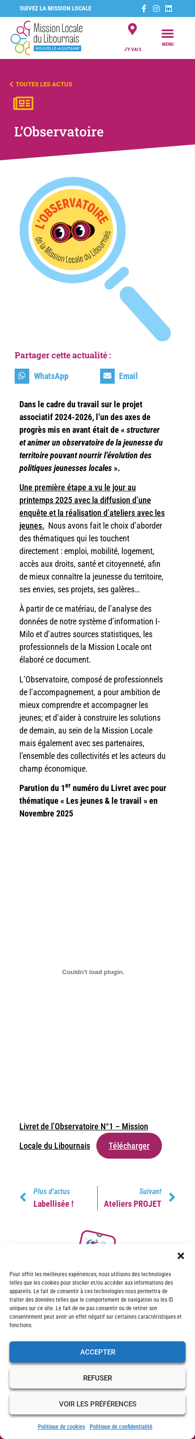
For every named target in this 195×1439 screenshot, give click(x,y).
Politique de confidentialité (121, 1426)
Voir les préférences (97, 1404)
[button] (181, 1256)
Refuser (97, 1378)
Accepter (97, 1352)
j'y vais (132, 49)
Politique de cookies (61, 1426)
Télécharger (129, 1146)
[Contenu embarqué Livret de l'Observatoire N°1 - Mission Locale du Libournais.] (93, 972)
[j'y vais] (132, 29)
